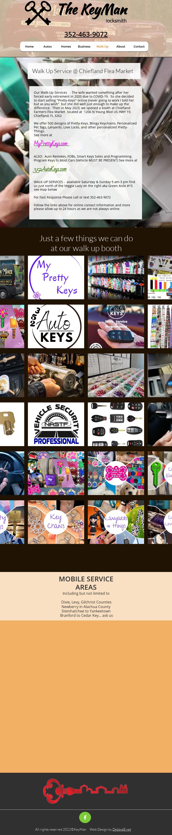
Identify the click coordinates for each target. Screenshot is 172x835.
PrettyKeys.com (53, 144)
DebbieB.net (122, 829)
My (37, 144)
